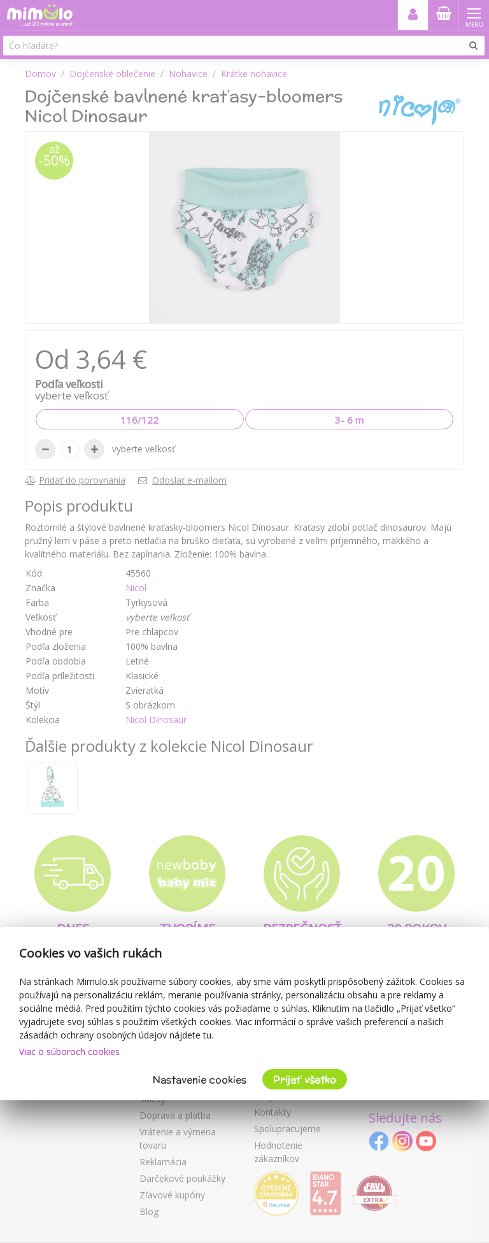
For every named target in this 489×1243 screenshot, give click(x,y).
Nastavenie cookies (199, 1079)
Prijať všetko (304, 1079)
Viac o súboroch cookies (69, 1051)
